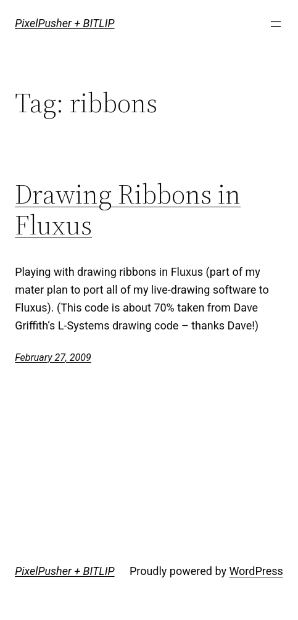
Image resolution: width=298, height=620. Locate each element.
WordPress (256, 570)
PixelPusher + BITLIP (64, 23)
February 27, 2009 (53, 357)
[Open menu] (275, 24)
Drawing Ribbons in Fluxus (128, 210)
